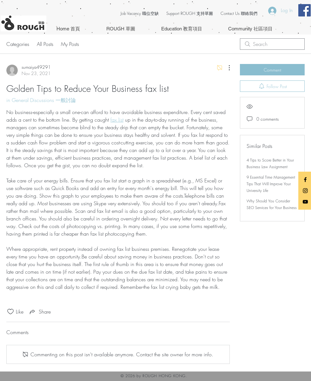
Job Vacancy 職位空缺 (140, 13)
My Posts (70, 44)
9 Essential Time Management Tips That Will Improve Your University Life (271, 184)
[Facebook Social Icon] (304, 10)
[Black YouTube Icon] (305, 202)
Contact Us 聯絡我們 (239, 13)
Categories (17, 44)
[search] (272, 44)
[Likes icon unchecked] (10, 311)
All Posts (45, 44)
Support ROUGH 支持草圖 (189, 13)
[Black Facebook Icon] (305, 179)
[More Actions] (226, 68)
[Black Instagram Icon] (305, 190)
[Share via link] (40, 311)
